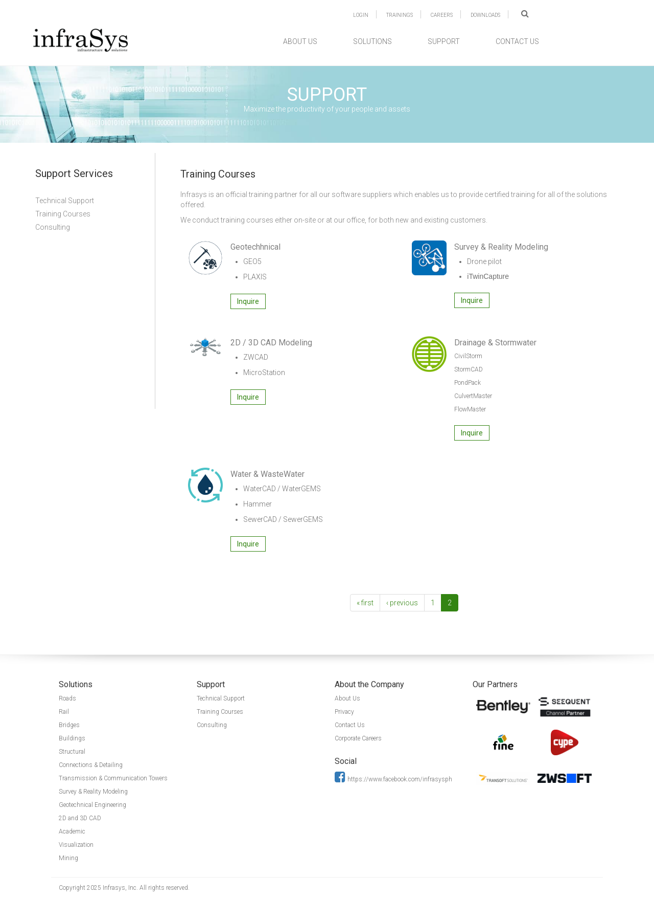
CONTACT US (517, 41)
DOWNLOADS (485, 15)
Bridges (69, 725)
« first (365, 603)
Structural (72, 751)
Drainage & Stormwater (495, 342)
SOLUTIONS (372, 41)
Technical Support (64, 200)
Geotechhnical (255, 247)
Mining (68, 858)
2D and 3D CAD (80, 818)
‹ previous (402, 603)
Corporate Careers (358, 738)
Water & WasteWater (267, 474)
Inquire (248, 301)
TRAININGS (399, 15)
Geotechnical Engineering (92, 804)
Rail (64, 711)
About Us (347, 698)
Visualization (76, 844)
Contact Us (350, 725)
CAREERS (442, 15)
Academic (72, 831)
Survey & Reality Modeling (501, 247)
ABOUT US (300, 41)
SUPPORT (444, 41)
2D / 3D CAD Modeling (271, 342)
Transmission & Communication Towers (113, 778)
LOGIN (360, 15)
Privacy (344, 711)
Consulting (52, 227)
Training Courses (62, 214)
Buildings (72, 738)
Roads (67, 698)
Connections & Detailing (91, 765)
